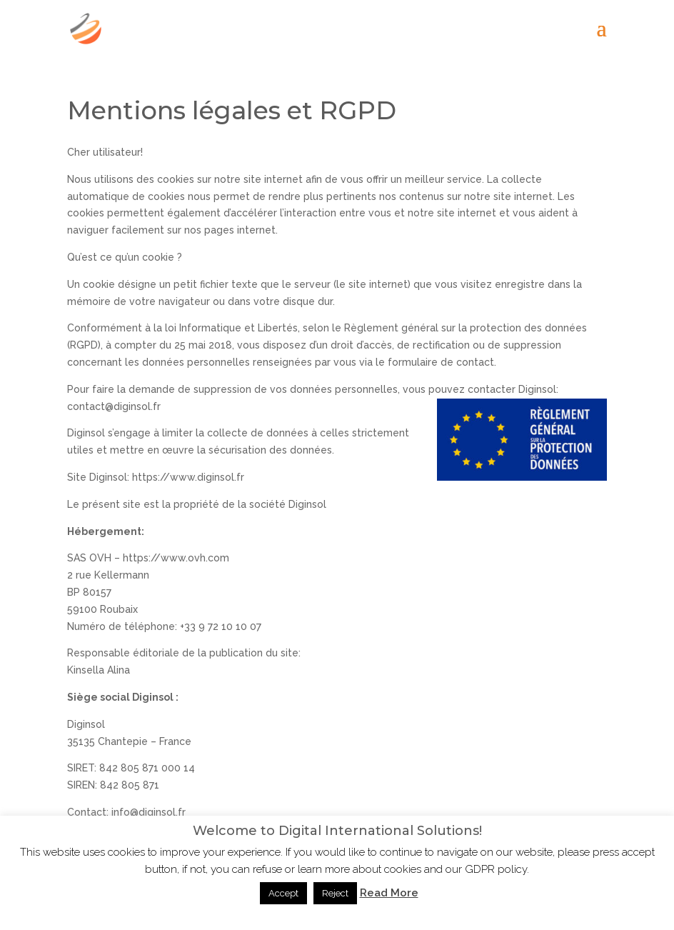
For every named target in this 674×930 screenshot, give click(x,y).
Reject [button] (335, 893)
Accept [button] (283, 893)
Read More (389, 892)
